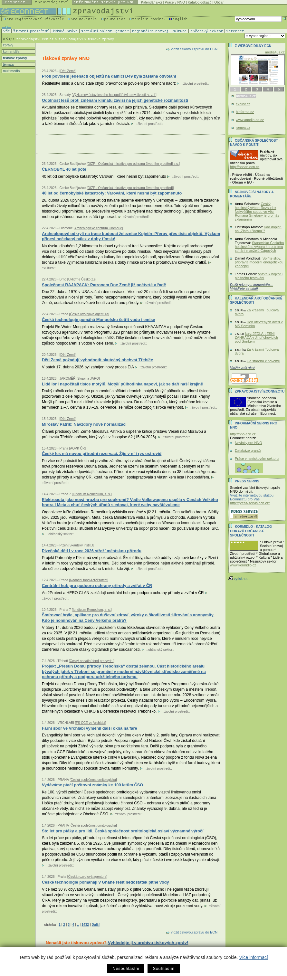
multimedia (11, 71)
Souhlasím (163, 968)
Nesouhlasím (125, 968)
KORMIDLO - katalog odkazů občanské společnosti (251, 531)
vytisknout (238, 579)
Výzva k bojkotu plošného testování (258, 276)
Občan (219, 2)
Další (96, 924)
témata (8, 64)
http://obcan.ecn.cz (244, 167)
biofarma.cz (245, 112)
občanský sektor (60, 534)
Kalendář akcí (151, 2)
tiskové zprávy (14, 58)
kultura (49, 268)
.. (78, 924)
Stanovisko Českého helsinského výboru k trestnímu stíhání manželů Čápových (259, 246)
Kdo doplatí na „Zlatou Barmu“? (258, 229)
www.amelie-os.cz (250, 120)
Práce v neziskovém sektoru (257, 458)
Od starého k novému (263, 361)
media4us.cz (275, 52)
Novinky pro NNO (248, 443)
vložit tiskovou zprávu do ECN (194, 49)
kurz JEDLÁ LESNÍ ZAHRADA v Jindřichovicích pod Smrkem (256, 337)
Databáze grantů (248, 450)
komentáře (10, 51)
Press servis (247, 481)
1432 (85, 924)
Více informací (253, 957)
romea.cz (243, 127)
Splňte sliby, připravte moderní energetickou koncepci (259, 262)
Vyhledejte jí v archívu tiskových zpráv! (148, 942)
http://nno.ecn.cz (243, 434)
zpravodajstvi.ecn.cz (35, 39)
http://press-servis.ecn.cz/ (250, 503)
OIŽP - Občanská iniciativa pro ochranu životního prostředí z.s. (133, 164)
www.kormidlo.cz (243, 565)
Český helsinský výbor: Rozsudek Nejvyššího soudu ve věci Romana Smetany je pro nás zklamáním (257, 211)
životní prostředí (195, 83)
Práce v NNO (175, 2)
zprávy (7, 45)
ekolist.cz (243, 104)
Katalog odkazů (199, 2)
